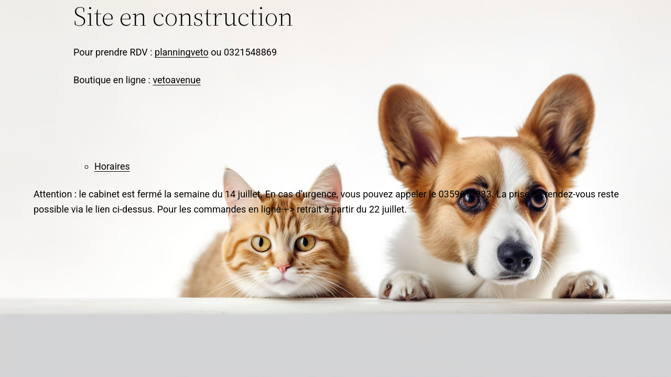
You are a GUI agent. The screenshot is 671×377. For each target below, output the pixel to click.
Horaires (112, 166)
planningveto (182, 52)
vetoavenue (176, 79)
